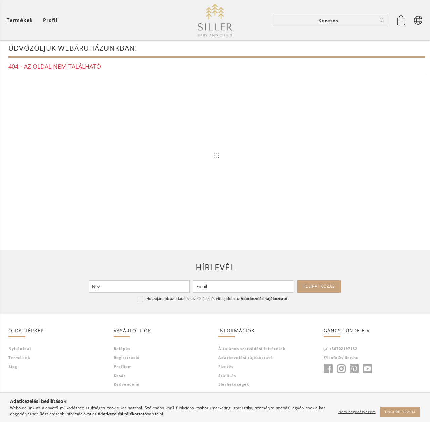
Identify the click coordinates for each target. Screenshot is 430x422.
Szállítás (227, 376)
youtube (367, 370)
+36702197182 (343, 349)
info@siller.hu (344, 358)
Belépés (122, 349)
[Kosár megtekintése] (21, 20)
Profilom (123, 367)
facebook (328, 370)
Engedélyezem (400, 411)
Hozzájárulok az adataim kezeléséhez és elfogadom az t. (218, 299)
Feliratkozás (319, 288)
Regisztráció (127, 358)
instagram (341, 370)
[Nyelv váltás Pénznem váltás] (418, 20)
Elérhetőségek (233, 385)
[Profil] (50, 20)
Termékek (19, 358)
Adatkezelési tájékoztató (245, 358)
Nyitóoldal (19, 349)
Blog (12, 367)
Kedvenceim (127, 385)
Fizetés (225, 367)
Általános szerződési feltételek (252, 349)
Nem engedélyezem (357, 411)
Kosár (120, 376)
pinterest (354, 370)
